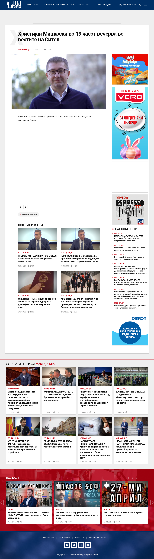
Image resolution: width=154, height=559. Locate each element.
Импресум (48, 537)
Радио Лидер (14, 5)
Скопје (71, 5)
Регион (80, 5)
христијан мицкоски (29, 214)
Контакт (79, 537)
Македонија (34, 5)
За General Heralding (100, 537)
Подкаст (107, 5)
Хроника (60, 5)
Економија (48, 5)
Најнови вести (126, 229)
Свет (88, 5)
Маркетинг (64, 537)
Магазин (97, 5)
